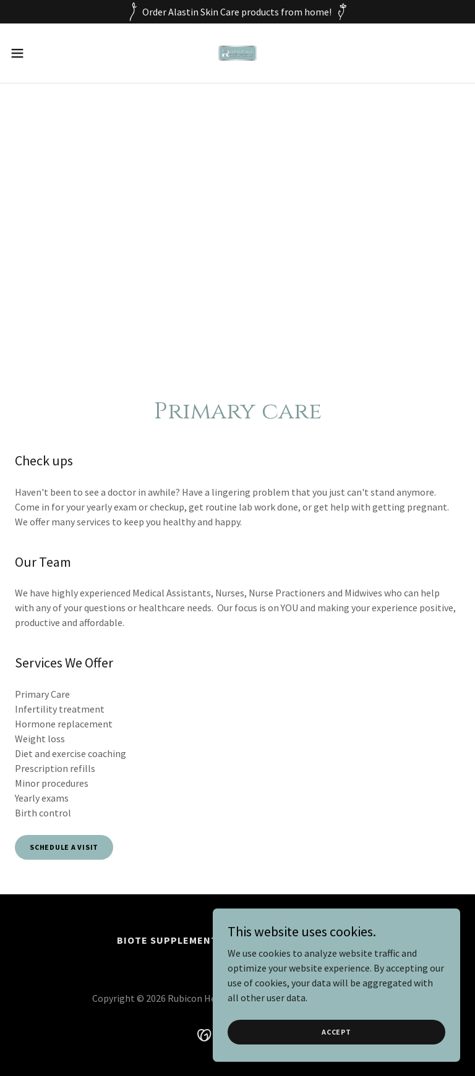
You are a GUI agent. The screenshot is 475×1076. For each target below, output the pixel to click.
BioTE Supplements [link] (170, 940)
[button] (40, 53)
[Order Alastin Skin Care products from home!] (237, 11)
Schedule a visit (64, 847)
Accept (336, 1031)
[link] (237, 53)
